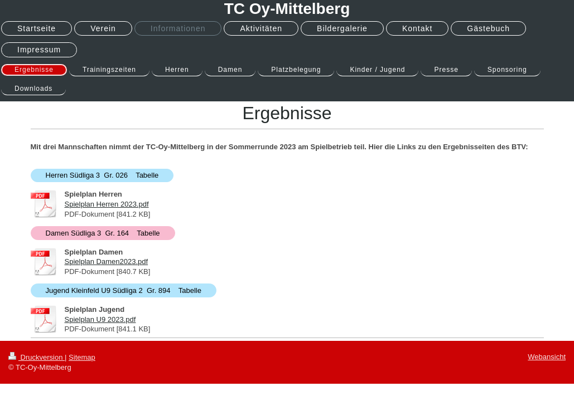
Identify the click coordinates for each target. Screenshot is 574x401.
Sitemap (82, 357)
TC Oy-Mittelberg (287, 8)
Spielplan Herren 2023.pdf (107, 204)
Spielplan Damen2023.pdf (106, 261)
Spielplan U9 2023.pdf (100, 319)
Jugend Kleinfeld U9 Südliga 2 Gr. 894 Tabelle (123, 290)
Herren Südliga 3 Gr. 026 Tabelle (102, 175)
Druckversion (36, 357)
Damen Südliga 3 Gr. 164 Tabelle (103, 233)
